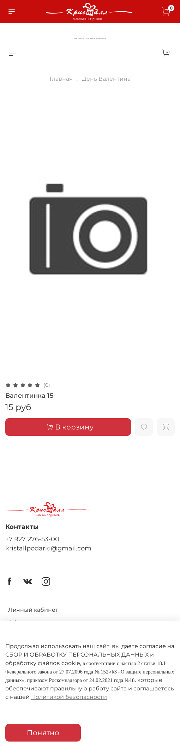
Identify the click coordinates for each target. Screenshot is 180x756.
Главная (61, 78)
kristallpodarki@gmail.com (48, 548)
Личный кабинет (33, 609)
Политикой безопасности (69, 697)
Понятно (43, 732)
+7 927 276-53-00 (32, 539)
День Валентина (106, 78)
